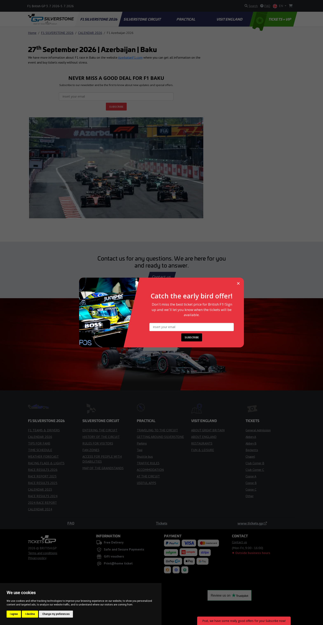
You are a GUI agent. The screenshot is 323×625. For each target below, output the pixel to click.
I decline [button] (30, 614)
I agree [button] (14, 614)
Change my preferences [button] (56, 614)
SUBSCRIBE (192, 337)
